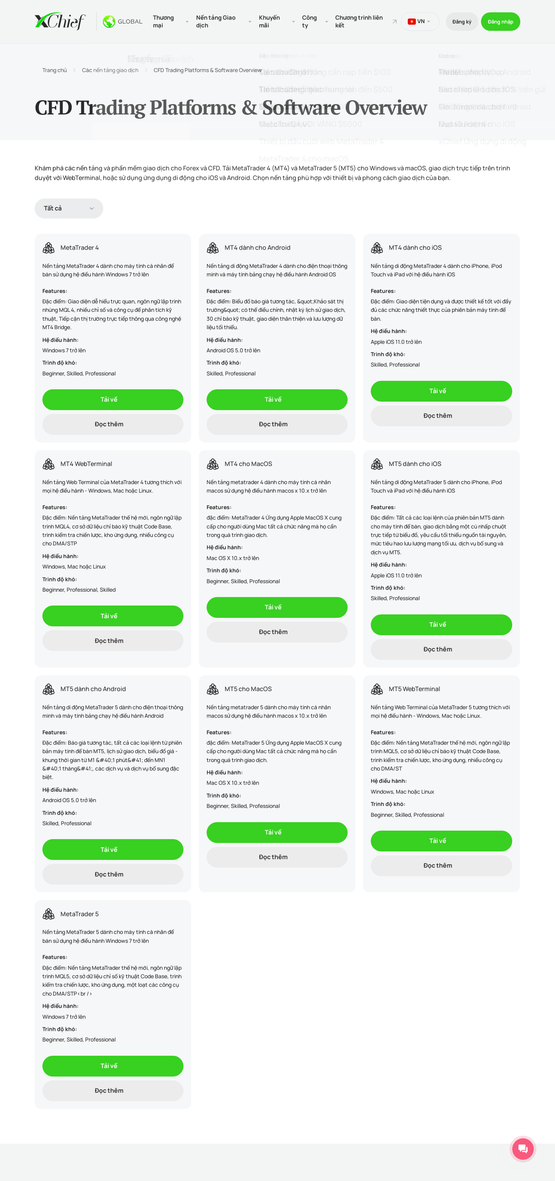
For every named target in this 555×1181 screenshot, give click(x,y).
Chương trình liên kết (351, 21)
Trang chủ (54, 69)
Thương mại (164, 21)
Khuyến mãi (265, 21)
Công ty (303, 21)
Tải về (109, 398)
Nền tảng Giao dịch (214, 21)
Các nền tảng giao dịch (110, 69)
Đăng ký (453, 20)
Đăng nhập (498, 20)
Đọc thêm (109, 423)
